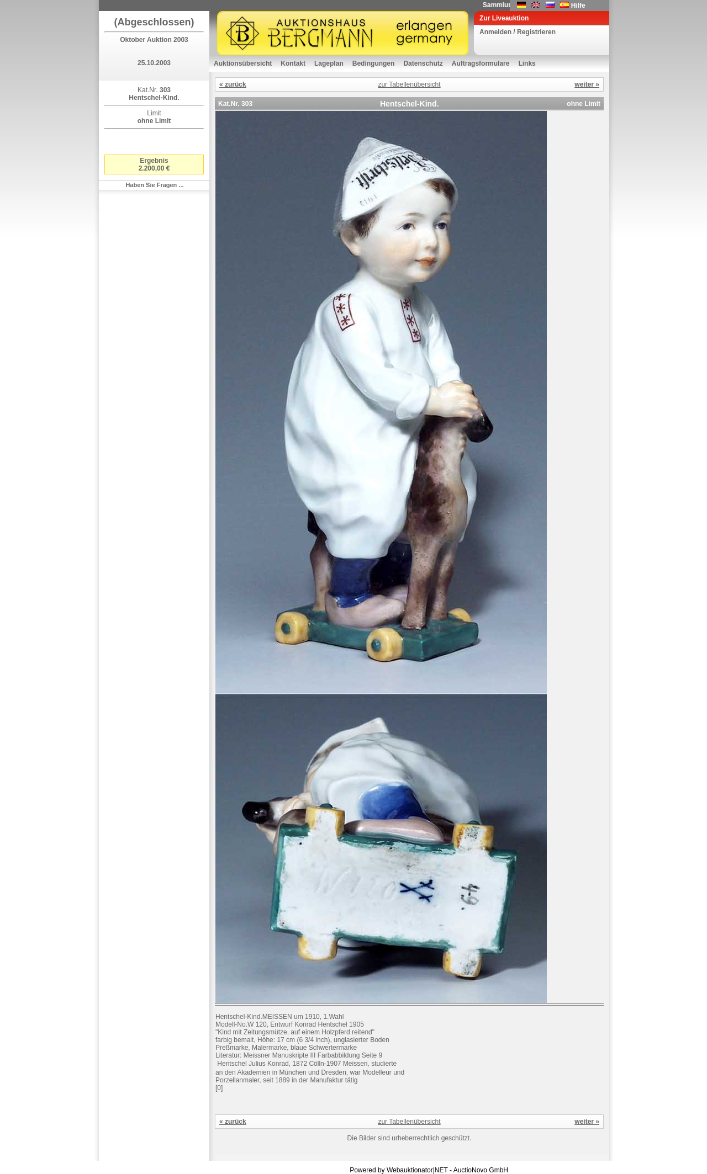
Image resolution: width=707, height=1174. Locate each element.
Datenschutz (422, 63)
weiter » (586, 84)
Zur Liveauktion (504, 18)
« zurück (232, 84)
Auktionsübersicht (243, 63)
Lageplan (329, 63)
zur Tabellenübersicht (409, 84)
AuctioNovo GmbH (480, 1170)
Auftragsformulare (481, 63)
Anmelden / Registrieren (517, 32)
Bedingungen (373, 63)
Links (526, 63)
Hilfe (578, 5)
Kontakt (293, 63)
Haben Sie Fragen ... (154, 185)
